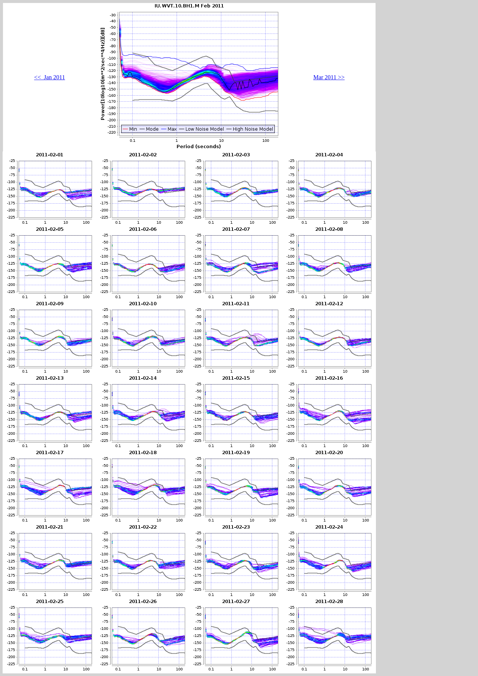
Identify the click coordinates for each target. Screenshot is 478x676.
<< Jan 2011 (49, 77)
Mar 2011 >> (329, 77)
